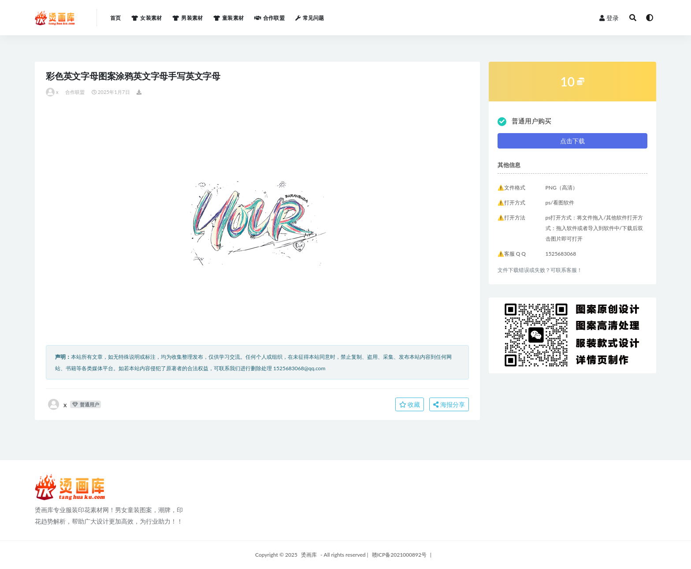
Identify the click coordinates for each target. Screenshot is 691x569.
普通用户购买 (524, 121)
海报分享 (449, 404)
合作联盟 (75, 92)
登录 (609, 18)
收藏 (409, 404)
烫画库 (309, 554)
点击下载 (572, 141)
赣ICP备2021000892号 (399, 554)
